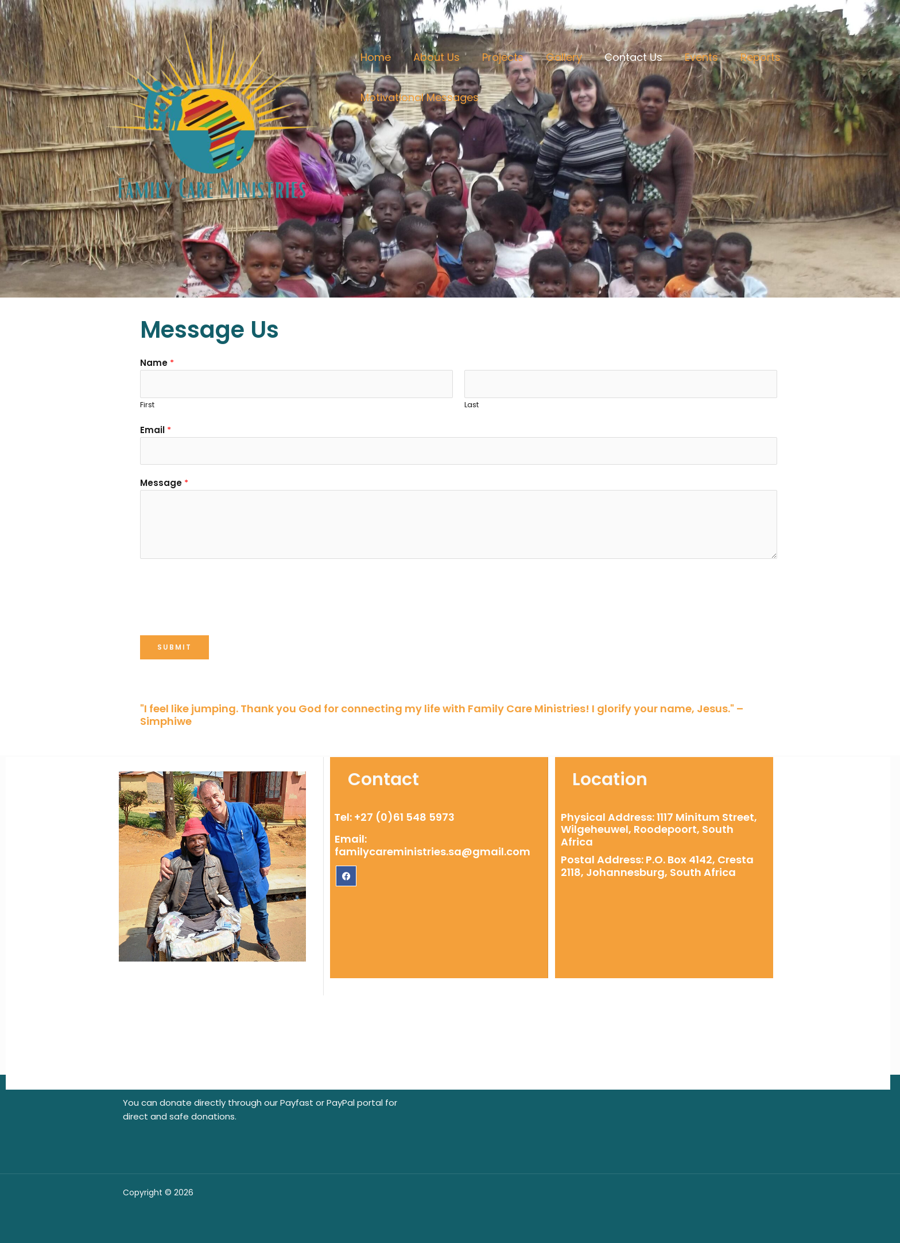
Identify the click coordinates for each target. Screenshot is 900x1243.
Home (374, 57)
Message (164, 483)
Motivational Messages (418, 97)
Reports (749, 57)
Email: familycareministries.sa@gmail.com (432, 845)
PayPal (341, 1103)
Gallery (558, 57)
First (147, 405)
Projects (498, 57)
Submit (174, 647)
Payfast (296, 1103)
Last (471, 405)
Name (157, 363)
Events (691, 57)
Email (155, 430)
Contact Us (625, 57)
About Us (433, 57)
